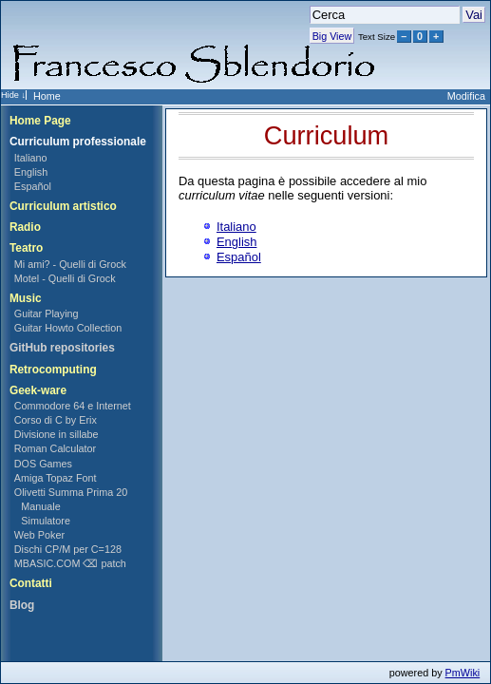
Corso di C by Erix (55, 420)
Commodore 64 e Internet (72, 405)
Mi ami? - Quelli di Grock (70, 264)
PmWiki (463, 672)
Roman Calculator (55, 448)
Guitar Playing (46, 313)
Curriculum (326, 135)
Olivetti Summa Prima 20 (70, 492)
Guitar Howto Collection (68, 327)
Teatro (26, 248)
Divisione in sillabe (56, 434)
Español (32, 186)
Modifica (466, 96)
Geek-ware (37, 390)
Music (25, 298)
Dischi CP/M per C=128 (68, 549)
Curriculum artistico (63, 206)
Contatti (30, 583)
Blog (21, 605)
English (30, 172)
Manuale (40, 506)
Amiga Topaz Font (55, 478)
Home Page (40, 120)
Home (47, 96)
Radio (25, 227)
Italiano (30, 157)
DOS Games (43, 463)
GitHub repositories (62, 347)
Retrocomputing (53, 369)
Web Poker (39, 535)
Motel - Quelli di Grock (65, 278)
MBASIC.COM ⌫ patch (70, 563)
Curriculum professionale (77, 141)
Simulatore (45, 520)
